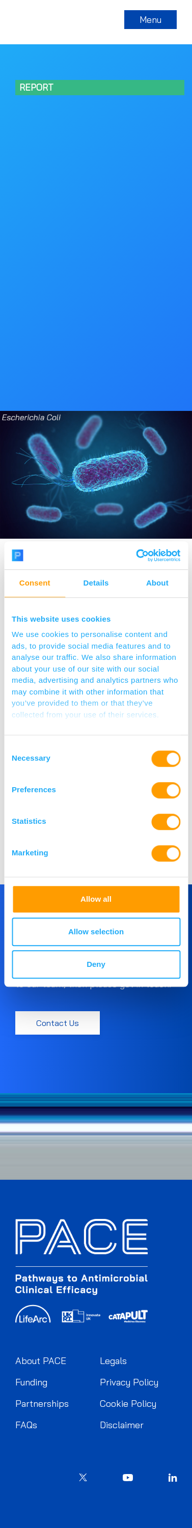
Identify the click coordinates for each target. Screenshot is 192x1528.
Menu (150, 19)
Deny (96, 964)
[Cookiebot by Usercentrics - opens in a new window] (137, 555)
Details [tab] (96, 582)
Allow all (96, 899)
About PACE (40, 1361)
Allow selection (96, 931)
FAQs (26, 1425)
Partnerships (42, 1403)
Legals (113, 1361)
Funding (31, 1382)
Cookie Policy (128, 1403)
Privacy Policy (129, 1382)
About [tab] (157, 582)
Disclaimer (122, 1425)
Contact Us (57, 1023)
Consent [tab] (34, 582)
